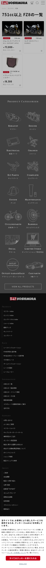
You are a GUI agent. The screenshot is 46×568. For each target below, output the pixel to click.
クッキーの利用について (16, 553)
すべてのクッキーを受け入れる (23, 558)
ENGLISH (23, 564)
